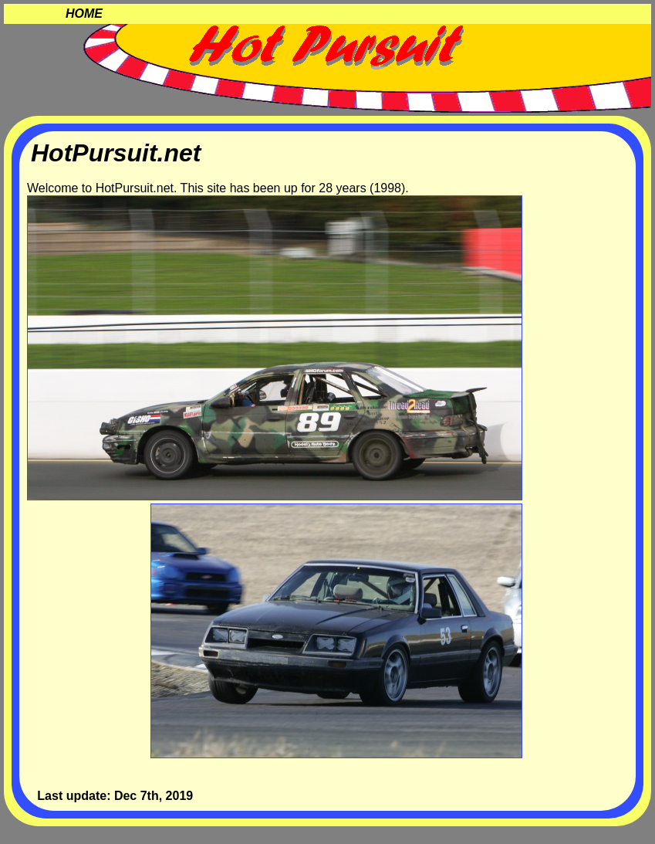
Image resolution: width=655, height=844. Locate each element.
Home (84, 13)
